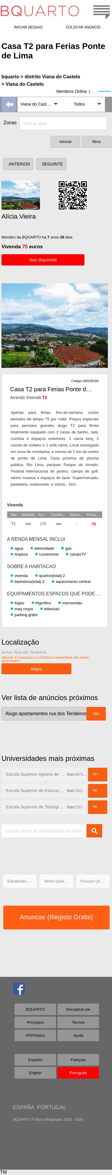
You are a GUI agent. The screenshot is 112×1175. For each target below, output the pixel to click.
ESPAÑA (23, 1107)
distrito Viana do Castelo (52, 76)
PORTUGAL (51, 1107)
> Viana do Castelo (22, 84)
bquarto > (12, 76)
